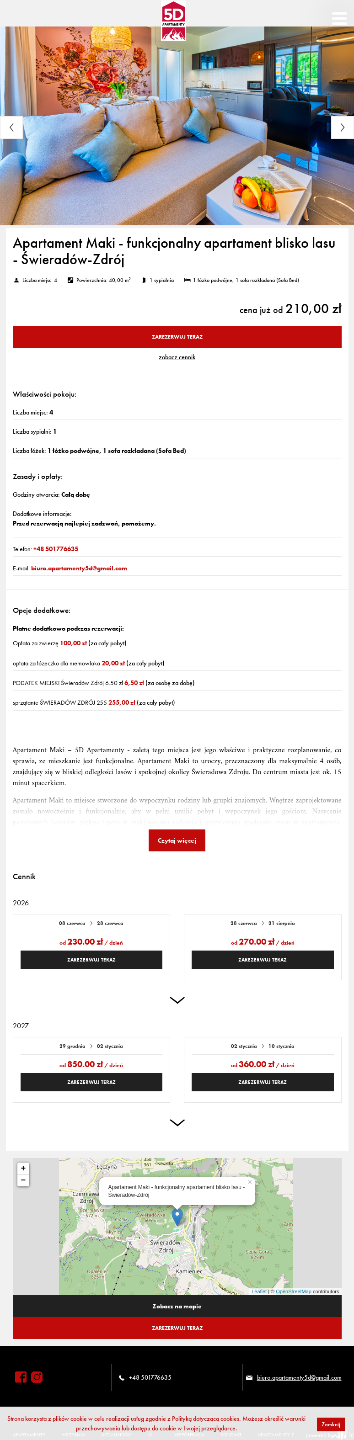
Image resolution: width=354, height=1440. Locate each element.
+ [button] (23, 1168)
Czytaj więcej (177, 840)
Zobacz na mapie (177, 1306)
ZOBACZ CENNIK (177, 357)
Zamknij (331, 1424)
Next (342, 127)
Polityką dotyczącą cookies (205, 1418)
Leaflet (259, 1291)
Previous (11, 127)
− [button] (23, 1180)
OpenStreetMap (293, 1291)
